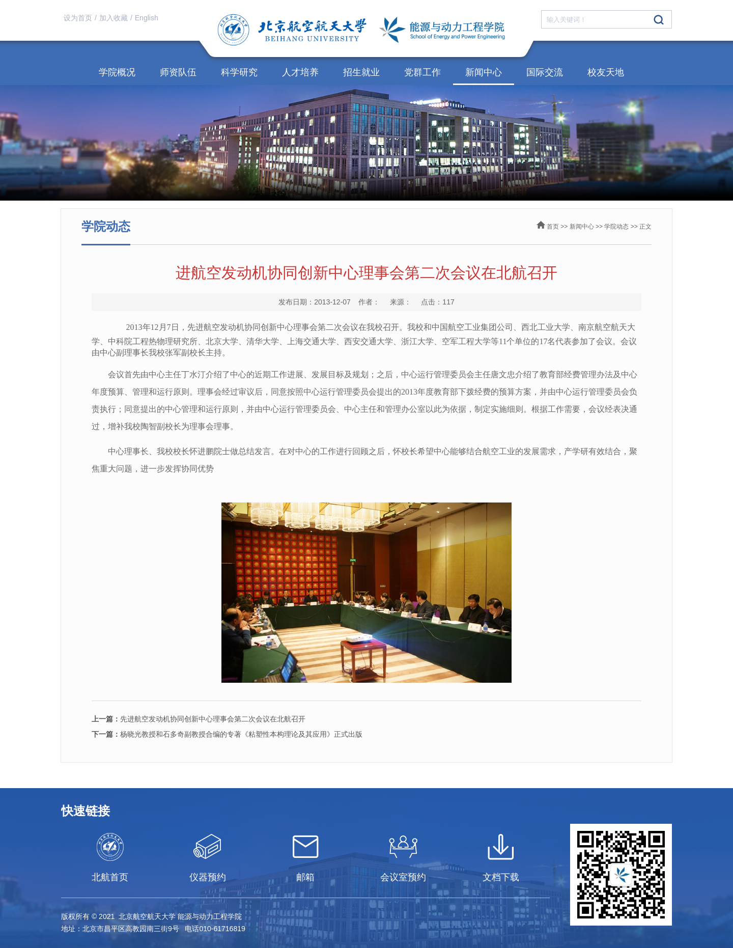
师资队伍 (178, 72)
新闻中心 (483, 72)
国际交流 (544, 72)
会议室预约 (403, 877)
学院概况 (117, 72)
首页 (553, 226)
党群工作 (422, 72)
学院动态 (616, 226)
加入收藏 (113, 18)
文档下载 (501, 877)
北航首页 (110, 877)
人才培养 (300, 72)
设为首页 (78, 18)
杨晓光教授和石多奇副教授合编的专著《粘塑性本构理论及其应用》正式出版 (227, 734)
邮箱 (305, 877)
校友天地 (605, 72)
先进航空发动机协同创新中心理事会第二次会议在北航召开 (198, 719)
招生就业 (361, 72)
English (146, 18)
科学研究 (239, 72)
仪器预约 (207, 877)
